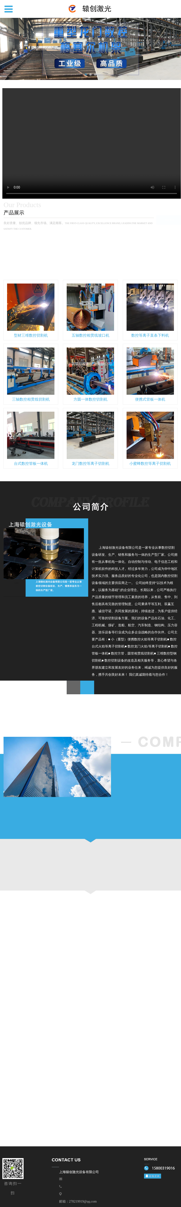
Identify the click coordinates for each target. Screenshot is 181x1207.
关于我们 (76, 1179)
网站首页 (20, 1179)
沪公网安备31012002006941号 (108, 1193)
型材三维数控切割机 (31, 335)
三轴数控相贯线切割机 (31, 399)
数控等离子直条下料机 (150, 335)
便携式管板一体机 (150, 399)
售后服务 (104, 1179)
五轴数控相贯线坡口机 (90, 335)
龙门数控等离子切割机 (90, 463)
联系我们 (161, 1179)
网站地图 (92, 1199)
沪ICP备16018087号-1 (149, 1193)
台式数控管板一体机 (31, 463)
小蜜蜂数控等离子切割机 (150, 463)
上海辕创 (48, 1179)
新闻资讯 (132, 1179)
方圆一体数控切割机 (90, 399)
